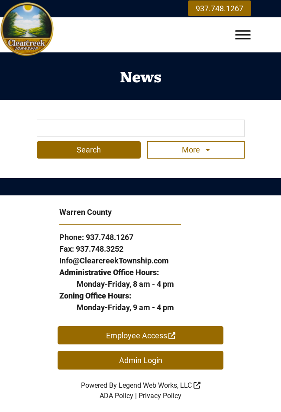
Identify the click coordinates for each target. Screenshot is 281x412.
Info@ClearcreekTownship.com (114, 260)
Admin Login (140, 360)
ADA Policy (116, 396)
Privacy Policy (160, 396)
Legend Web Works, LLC (159, 385)
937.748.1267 (219, 8)
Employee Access (140, 335)
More (192, 149)
